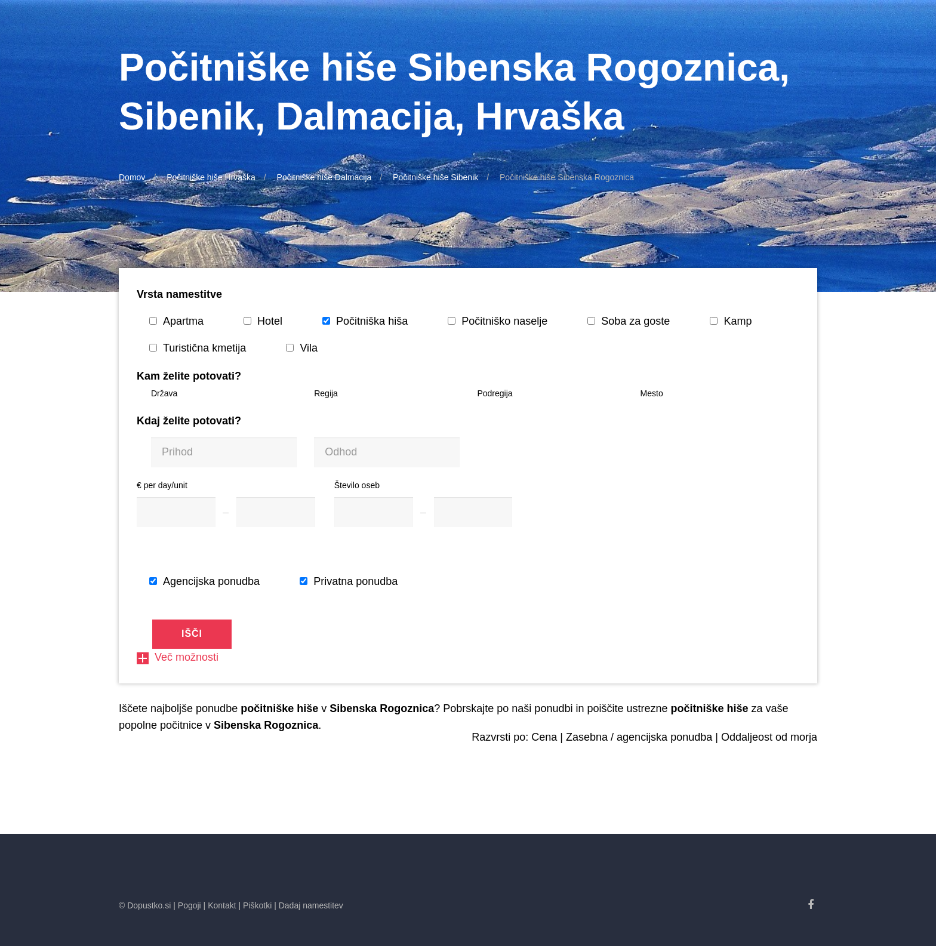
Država (164, 393)
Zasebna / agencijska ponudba (639, 737)
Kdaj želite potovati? (189, 421)
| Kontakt (220, 905)
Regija (326, 393)
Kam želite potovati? (189, 376)
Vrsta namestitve (179, 294)
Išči (191, 633)
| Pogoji (187, 905)
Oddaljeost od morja (769, 737)
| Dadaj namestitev (308, 905)
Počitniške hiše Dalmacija (324, 177)
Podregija (494, 393)
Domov (132, 177)
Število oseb (357, 485)
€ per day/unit (162, 485)
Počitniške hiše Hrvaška (211, 177)
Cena (544, 737)
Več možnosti (177, 657)
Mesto (652, 393)
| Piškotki (255, 905)
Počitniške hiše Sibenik (435, 177)
